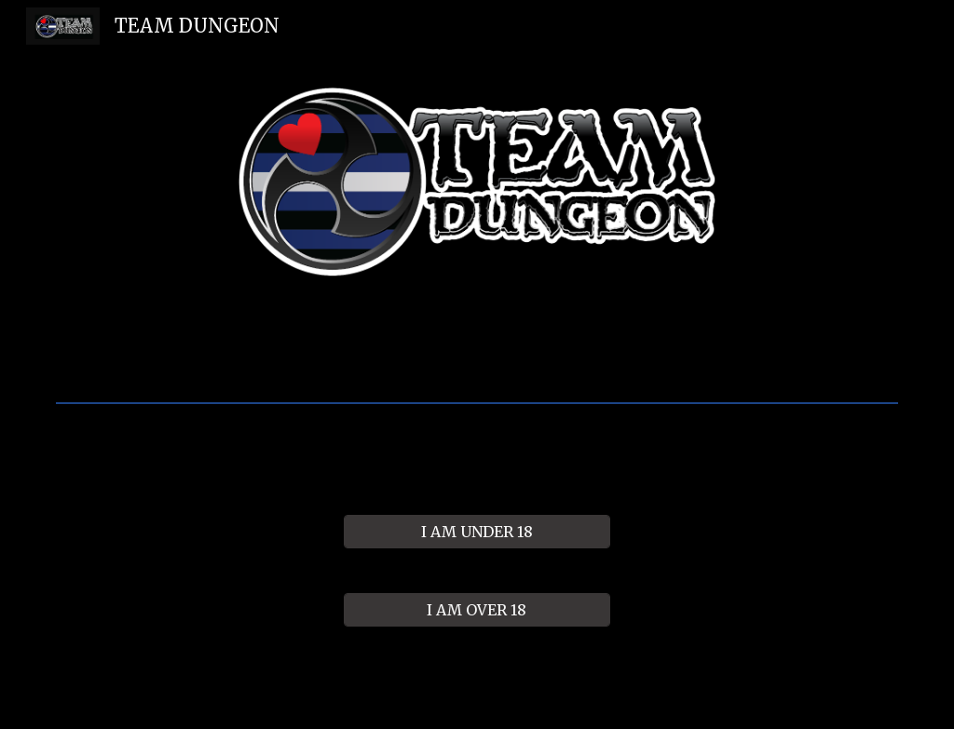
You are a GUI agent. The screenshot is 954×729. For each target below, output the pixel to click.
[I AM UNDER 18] (477, 531)
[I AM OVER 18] (477, 610)
